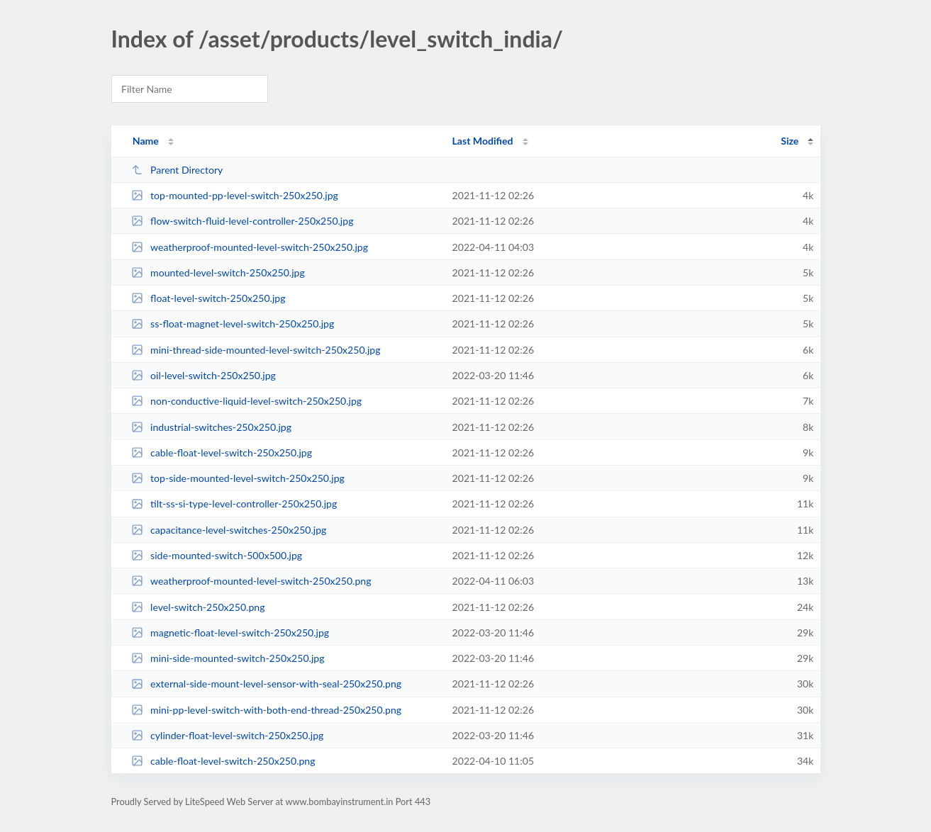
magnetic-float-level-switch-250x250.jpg (230, 632)
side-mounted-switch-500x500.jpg (216, 555)
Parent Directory (177, 170)
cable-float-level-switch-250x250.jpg (221, 452)
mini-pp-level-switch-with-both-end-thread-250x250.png (266, 710)
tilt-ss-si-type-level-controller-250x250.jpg (234, 503)
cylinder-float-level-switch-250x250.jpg (227, 735)
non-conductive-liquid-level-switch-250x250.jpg (246, 401)
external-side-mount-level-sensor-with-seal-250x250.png (266, 684)
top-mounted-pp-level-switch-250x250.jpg (234, 195)
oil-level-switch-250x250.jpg (203, 375)
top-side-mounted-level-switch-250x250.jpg (238, 478)
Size (789, 141)
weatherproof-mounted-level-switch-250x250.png (251, 581)
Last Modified (482, 141)
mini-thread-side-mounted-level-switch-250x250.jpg (256, 350)
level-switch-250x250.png (198, 607)
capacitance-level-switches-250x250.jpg (229, 530)
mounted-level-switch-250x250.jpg (218, 272)
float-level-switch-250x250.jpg (208, 298)
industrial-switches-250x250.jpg (211, 427)
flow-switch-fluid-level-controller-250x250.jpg (242, 221)
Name (146, 141)
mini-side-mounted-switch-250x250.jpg (228, 658)
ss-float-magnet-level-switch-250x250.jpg (233, 323)
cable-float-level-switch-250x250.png (223, 761)
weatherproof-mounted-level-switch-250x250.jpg (249, 247)
